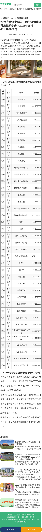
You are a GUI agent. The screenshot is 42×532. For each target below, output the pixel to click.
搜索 (37, 5)
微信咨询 (10, 530)
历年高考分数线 (17, 18)
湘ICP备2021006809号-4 (26, 517)
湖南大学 (13, 9)
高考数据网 (4, 18)
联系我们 (17, 514)
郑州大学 (20, 9)
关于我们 (9, 514)
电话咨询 (31, 530)
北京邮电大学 (30, 9)
